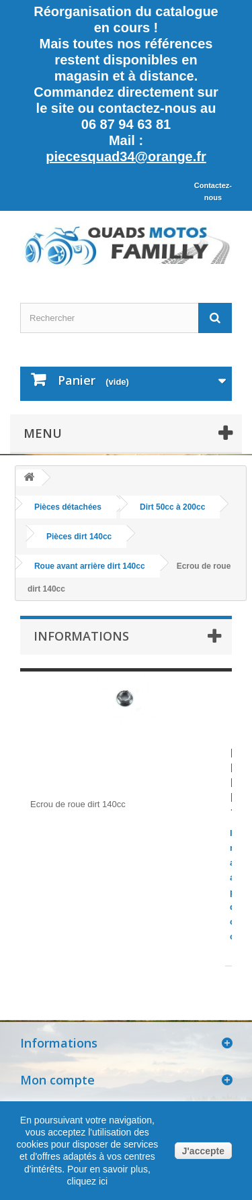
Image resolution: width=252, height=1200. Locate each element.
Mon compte (57, 1080)
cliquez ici (87, 1181)
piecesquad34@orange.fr (126, 156)
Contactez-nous (213, 191)
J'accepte (203, 1151)
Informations (81, 636)
